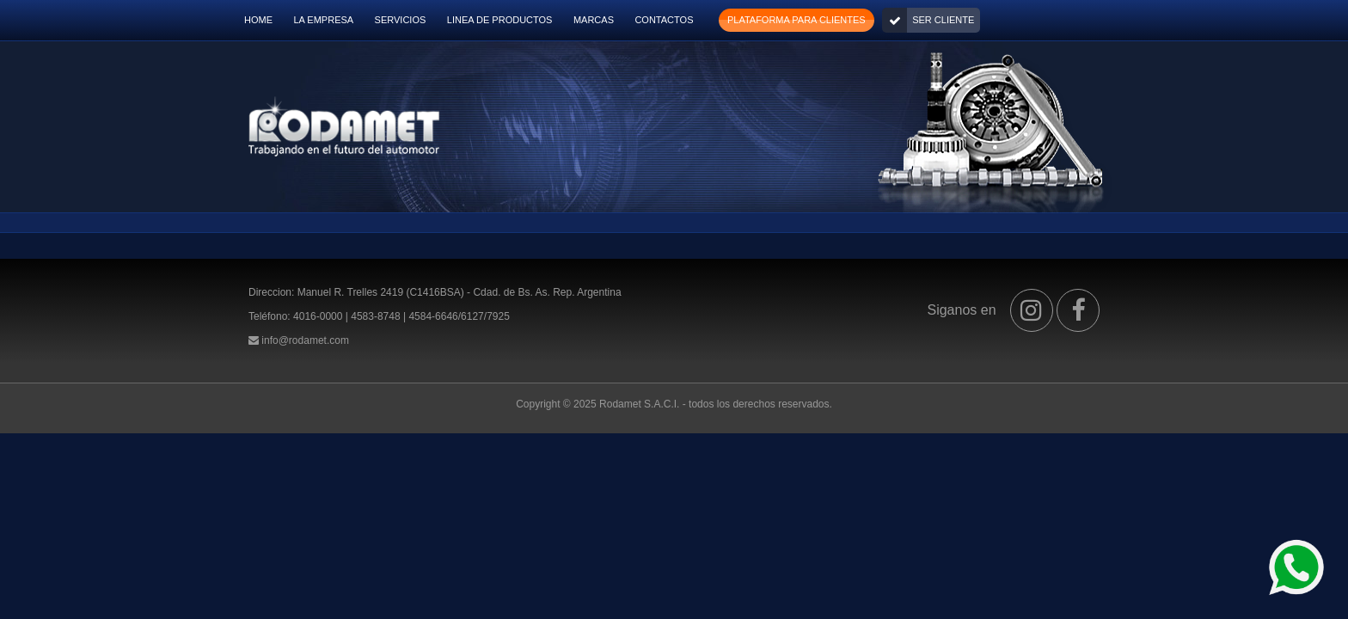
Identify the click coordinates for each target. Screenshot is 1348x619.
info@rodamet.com (305, 340)
